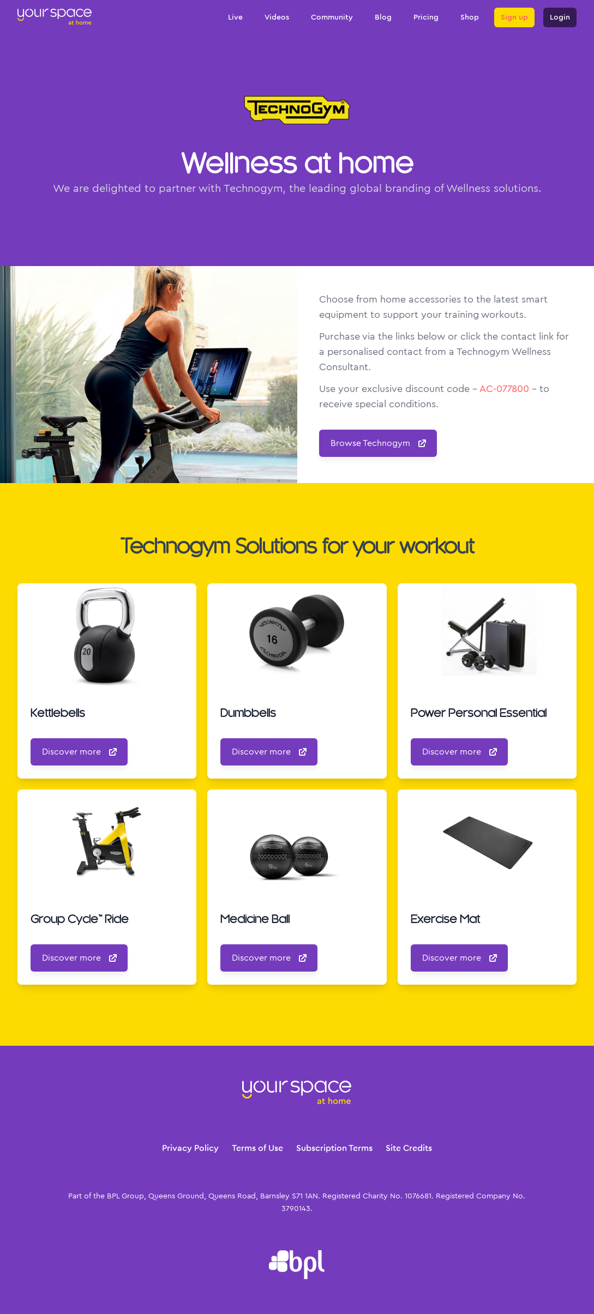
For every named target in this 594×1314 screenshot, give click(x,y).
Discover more (80, 751)
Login (560, 17)
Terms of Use (257, 1148)
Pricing (426, 17)
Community (332, 17)
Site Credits (409, 1148)
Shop (469, 17)
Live (235, 17)
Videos (277, 17)
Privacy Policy (190, 1148)
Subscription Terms (334, 1148)
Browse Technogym (379, 443)
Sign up (514, 17)
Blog (383, 17)
